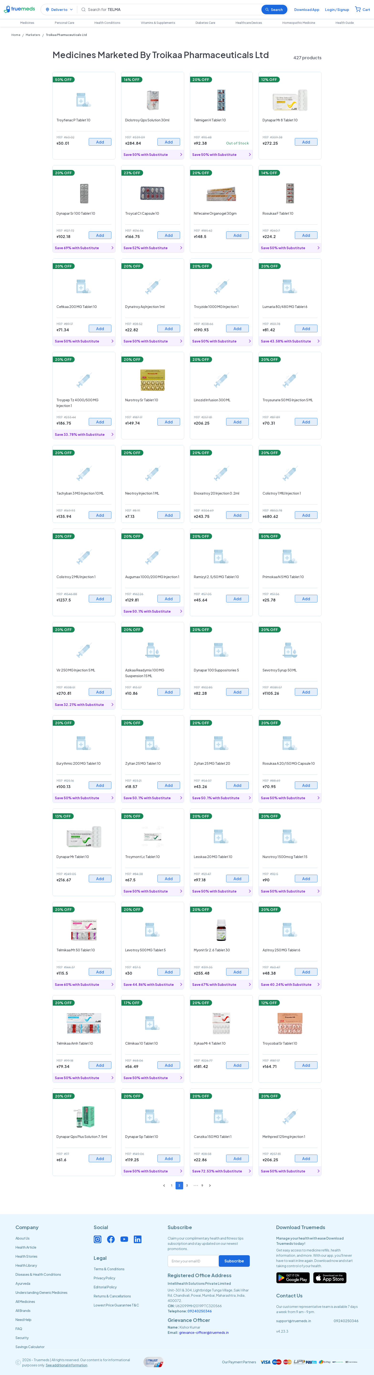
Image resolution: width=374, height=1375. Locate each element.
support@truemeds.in (293, 1321)
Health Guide (345, 23)
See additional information (66, 1365)
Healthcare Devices (249, 23)
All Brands (23, 1310)
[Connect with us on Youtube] (124, 1239)
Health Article (26, 1247)
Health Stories (26, 1256)
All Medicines (25, 1301)
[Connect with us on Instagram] (97, 1239)
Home (15, 35)
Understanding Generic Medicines (42, 1292)
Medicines (27, 23)
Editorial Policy (105, 1287)
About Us (23, 1238)
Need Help (23, 1319)
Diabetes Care (205, 23)
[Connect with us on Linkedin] (137, 1239)
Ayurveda (23, 1283)
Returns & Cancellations (112, 1296)
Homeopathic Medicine (298, 23)
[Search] (173, 9)
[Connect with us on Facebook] (111, 1239)
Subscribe (234, 1260)
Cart (366, 9)
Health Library (26, 1265)
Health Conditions (107, 23)
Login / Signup (337, 9)
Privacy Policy (104, 1278)
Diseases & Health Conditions (38, 1274)
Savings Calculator (30, 1347)
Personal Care (64, 23)
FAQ (19, 1328)
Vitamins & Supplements (158, 23)
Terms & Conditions (109, 1269)
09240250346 (199, 1311)
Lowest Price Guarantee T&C (116, 1305)
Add (100, 141)
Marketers (33, 35)
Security (22, 1337)
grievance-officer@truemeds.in (204, 1332)
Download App (306, 9)
